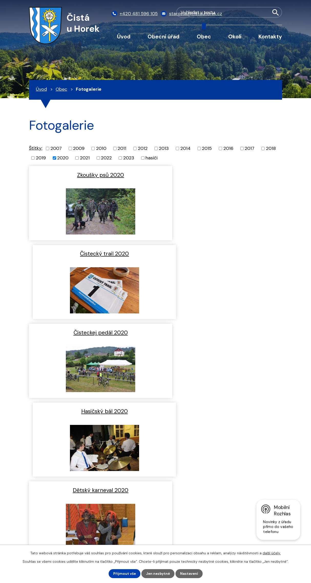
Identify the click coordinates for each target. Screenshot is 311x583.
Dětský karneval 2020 (91, 331)
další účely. (272, 553)
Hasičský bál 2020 (220, 253)
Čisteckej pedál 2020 (91, 253)
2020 (62, 158)
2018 (271, 148)
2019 (41, 158)
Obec (204, 36)
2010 (101, 148)
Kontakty (270, 36)
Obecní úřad (163, 36)
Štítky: (35, 148)
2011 (122, 148)
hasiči (152, 158)
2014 (185, 148)
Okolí (234, 36)
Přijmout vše (123, 573)
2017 (249, 148)
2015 (207, 148)
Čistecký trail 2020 (219, 174)
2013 (164, 148)
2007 (56, 148)
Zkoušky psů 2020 (91, 174)
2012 (143, 148)
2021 (85, 158)
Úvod (123, 36)
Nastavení (190, 573)
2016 (228, 148)
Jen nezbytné (158, 573)
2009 (79, 148)
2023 (128, 158)
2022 (106, 158)
